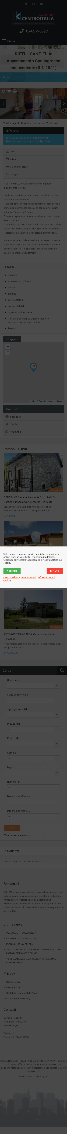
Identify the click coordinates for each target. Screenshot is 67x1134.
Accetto (12, 570)
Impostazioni (28, 577)
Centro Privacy (11, 577)
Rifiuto (54, 570)
